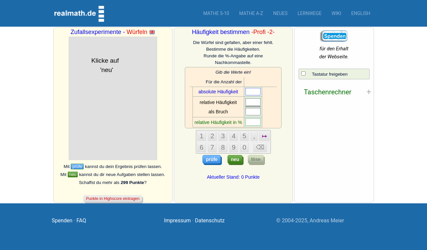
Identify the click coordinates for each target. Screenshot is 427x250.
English (360, 13)
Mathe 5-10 (216, 13)
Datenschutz (210, 220)
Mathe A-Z (251, 13)
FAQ (81, 220)
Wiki (336, 13)
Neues (280, 13)
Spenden (62, 220)
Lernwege (310, 13)
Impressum (177, 220)
